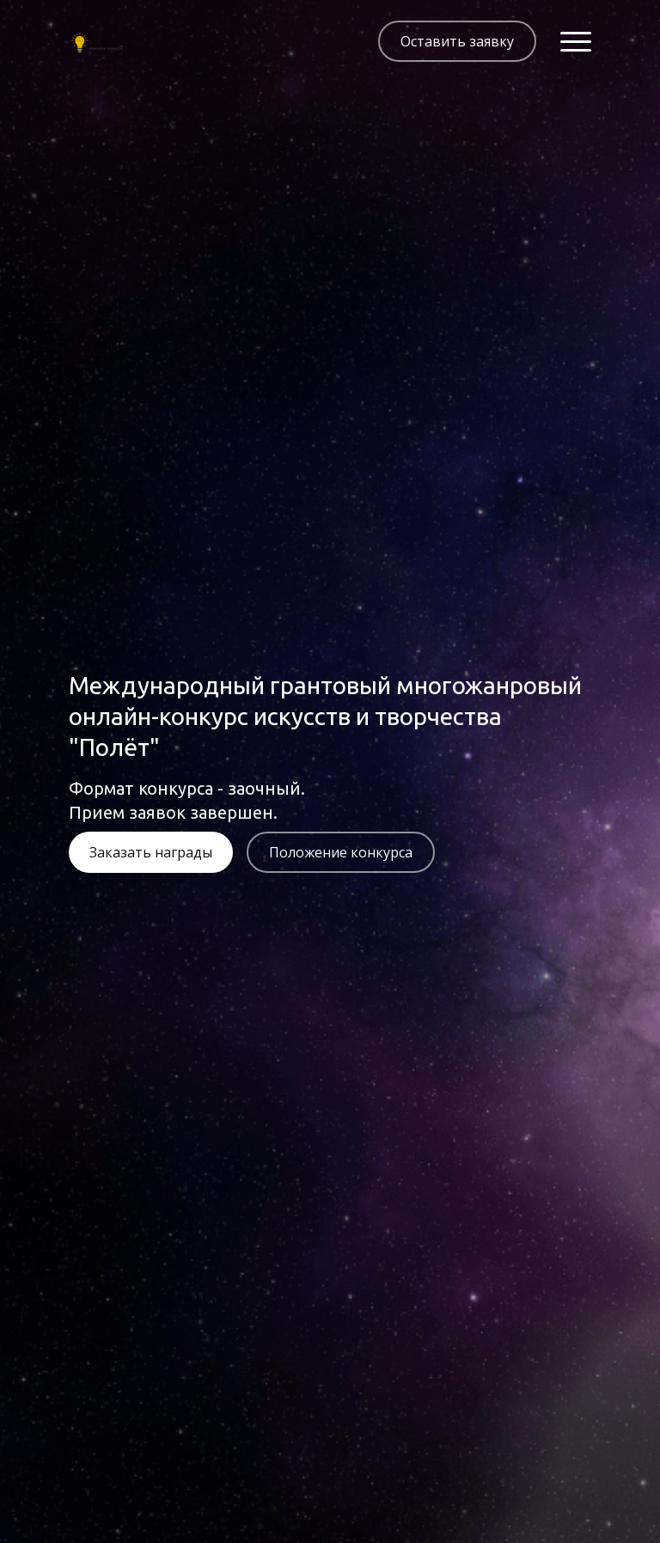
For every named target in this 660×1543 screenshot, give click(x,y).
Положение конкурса (340, 852)
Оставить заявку (457, 41)
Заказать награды (150, 852)
